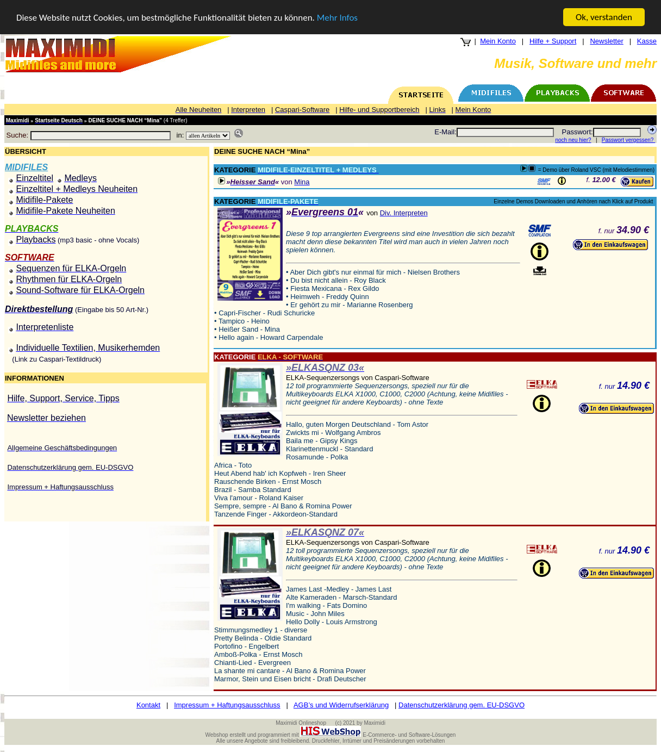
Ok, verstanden (604, 17)
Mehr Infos (337, 17)
